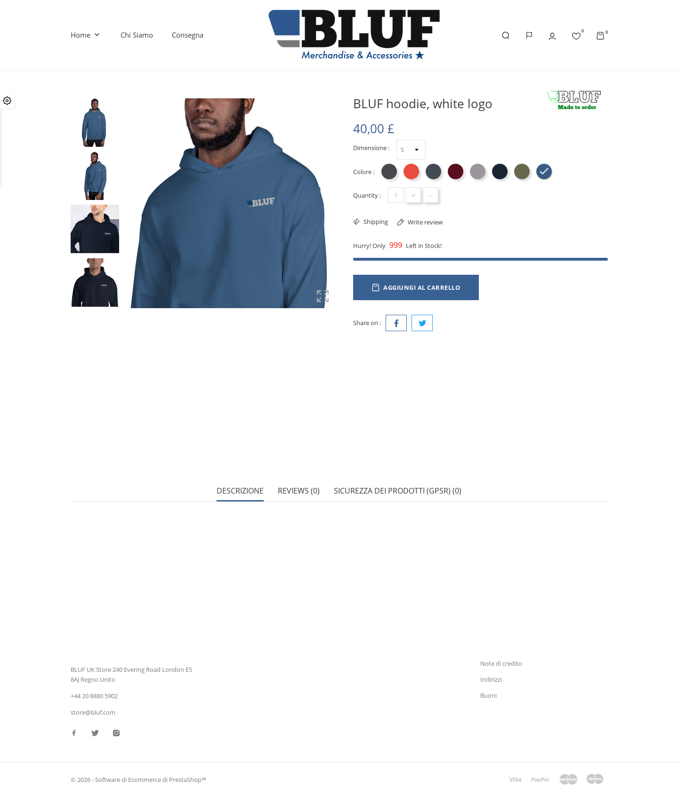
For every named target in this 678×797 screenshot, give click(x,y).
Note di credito (501, 664)
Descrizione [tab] (240, 458)
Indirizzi (491, 679)
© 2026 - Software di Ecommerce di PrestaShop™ (138, 780)
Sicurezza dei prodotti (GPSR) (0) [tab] (397, 458)
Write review (424, 222)
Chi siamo (137, 35)
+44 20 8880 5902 (94, 696)
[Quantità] (396, 195)
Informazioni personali (511, 632)
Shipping (375, 221)
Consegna (187, 35)
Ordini (489, 648)
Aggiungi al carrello (416, 287)
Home (86, 35)
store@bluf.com (93, 712)
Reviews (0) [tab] (299, 458)
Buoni (488, 695)
